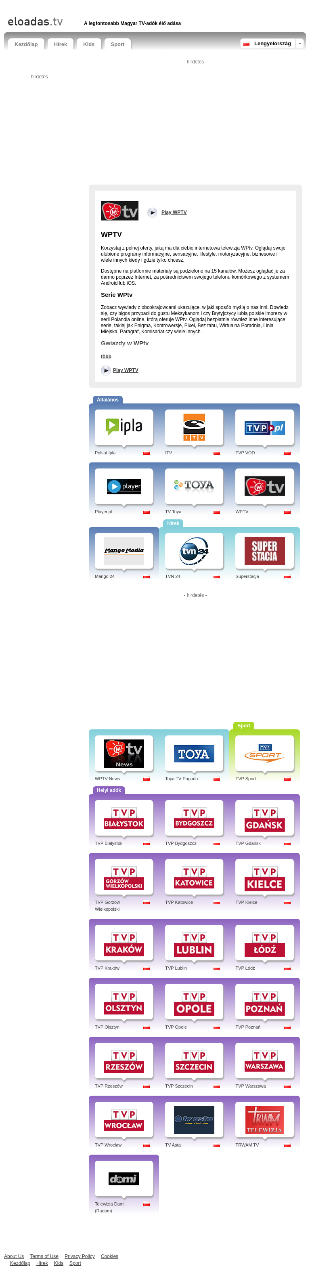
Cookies (109, 1256)
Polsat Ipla (105, 452)
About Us (14, 1256)
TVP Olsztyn (107, 1027)
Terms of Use (44, 1256)
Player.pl (103, 511)
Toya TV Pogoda (181, 778)
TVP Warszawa (250, 1086)
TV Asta (173, 1145)
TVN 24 (172, 576)
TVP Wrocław (108, 1145)
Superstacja (247, 576)
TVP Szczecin (179, 1086)
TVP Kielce (246, 902)
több (106, 356)
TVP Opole (176, 1027)
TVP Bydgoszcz (180, 843)
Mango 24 (105, 576)
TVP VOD (245, 452)
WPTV (241, 511)
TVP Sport (245, 778)
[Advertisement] (102, 7)
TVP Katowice (179, 902)
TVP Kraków (107, 968)
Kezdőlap (26, 44)
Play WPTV (125, 370)
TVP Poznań (247, 1027)
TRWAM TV (247, 1145)
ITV (168, 452)
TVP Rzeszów (109, 1086)
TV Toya (173, 511)
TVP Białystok (108, 843)
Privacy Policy (80, 1256)
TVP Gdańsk (247, 843)
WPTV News (107, 778)
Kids (88, 44)
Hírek (60, 44)
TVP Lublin (176, 968)
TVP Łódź (245, 968)
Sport (118, 44)
